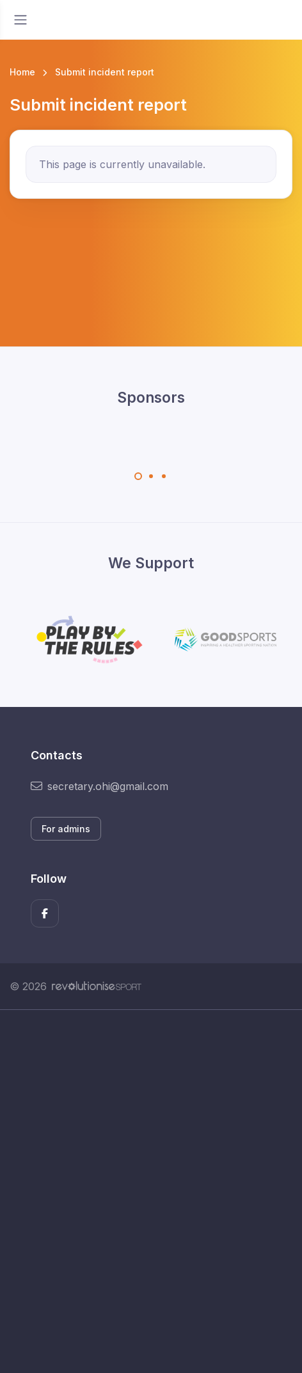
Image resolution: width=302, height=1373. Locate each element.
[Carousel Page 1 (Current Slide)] (138, 476)
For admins (66, 828)
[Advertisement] (151, 1191)
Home (22, 71)
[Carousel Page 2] (151, 476)
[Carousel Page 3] (164, 476)
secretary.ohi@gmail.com (99, 786)
